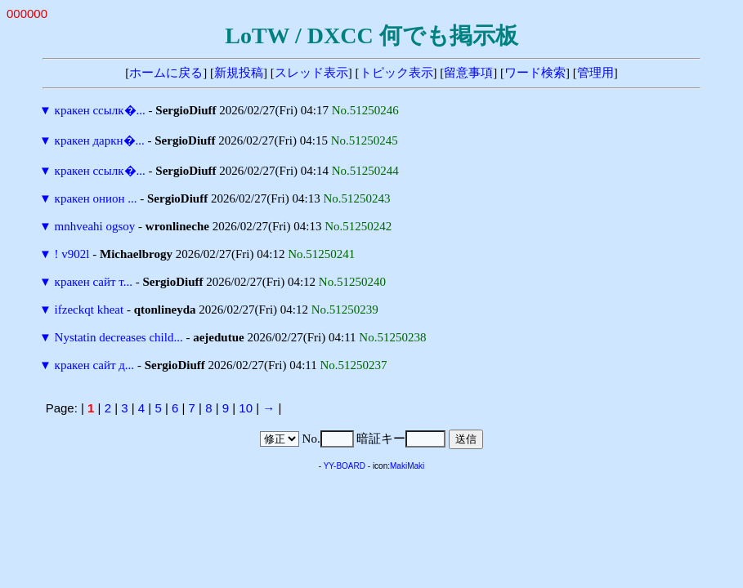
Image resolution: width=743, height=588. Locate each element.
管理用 (595, 72)
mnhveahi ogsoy (95, 226)
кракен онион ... (96, 198)
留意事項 (468, 72)
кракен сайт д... (95, 365)
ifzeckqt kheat (89, 309)
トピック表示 (396, 72)
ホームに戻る (166, 72)
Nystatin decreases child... (119, 337)
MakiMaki (407, 465)
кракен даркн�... (100, 140)
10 (246, 408)
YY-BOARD (344, 465)
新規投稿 (238, 72)
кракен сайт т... (93, 281)
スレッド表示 (311, 72)
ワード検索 (535, 72)
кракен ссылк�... (100, 110)
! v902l (72, 254)
